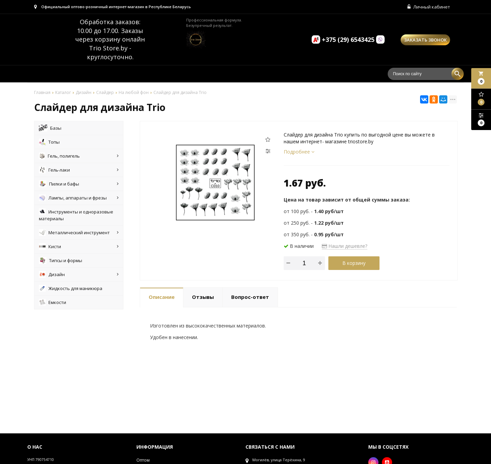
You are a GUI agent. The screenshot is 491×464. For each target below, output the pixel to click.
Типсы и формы (60, 260)
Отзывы (203, 296)
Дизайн (79, 274)
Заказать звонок (425, 40)
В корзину (354, 263)
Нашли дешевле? (344, 246)
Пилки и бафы (79, 183)
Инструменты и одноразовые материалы (76, 215)
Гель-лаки (79, 169)
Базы (50, 128)
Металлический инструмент (79, 232)
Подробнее (299, 151)
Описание (162, 296)
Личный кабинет (428, 7)
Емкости (52, 302)
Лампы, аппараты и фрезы (79, 197)
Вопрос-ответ (250, 296)
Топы (49, 142)
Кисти (79, 246)
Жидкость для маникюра (70, 288)
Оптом (143, 460)
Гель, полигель (79, 156)
